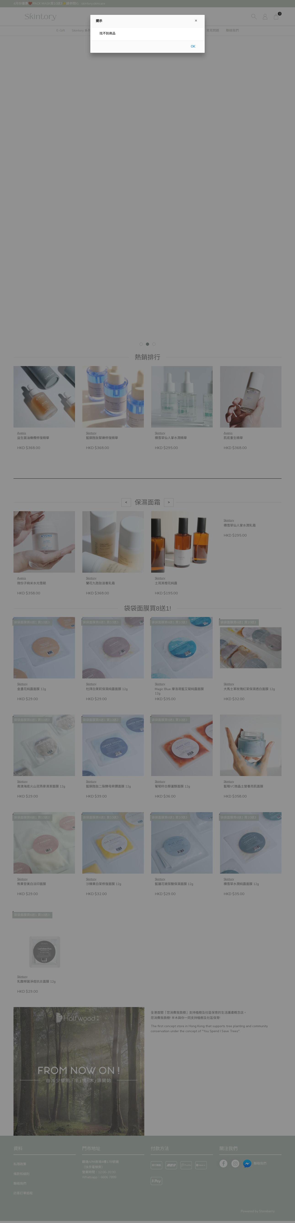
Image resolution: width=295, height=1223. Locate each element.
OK (193, 46)
